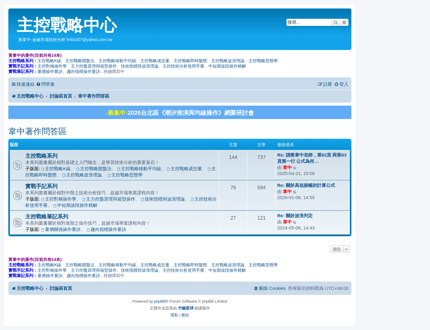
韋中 (287, 167)
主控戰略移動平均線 (117, 60)
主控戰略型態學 (263, 60)
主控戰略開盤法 (79, 60)
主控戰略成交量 (154, 60)
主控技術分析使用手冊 (183, 66)
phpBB (160, 301)
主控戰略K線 (49, 60)
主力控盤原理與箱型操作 (94, 66)
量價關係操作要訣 (61, 229)
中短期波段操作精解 (227, 66)
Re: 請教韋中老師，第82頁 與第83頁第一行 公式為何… (312, 158)
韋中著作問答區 (37, 131)
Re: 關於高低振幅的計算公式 (306, 185)
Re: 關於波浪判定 (295, 215)
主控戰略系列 (41, 156)
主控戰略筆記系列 (46, 216)
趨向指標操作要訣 (83, 71)
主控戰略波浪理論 (227, 60)
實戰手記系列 (41, 186)
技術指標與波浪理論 (139, 66)
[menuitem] (45, 84)
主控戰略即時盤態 (190, 60)
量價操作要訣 (50, 71)
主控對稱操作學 (52, 66)
